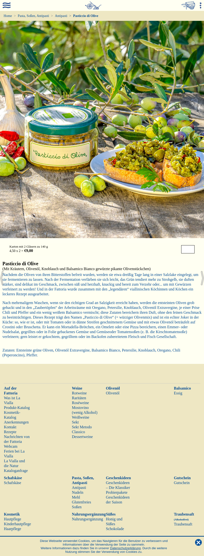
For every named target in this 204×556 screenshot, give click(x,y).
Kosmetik (12, 514)
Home (8, 16)
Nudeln (77, 492)
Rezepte (10, 432)
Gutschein (182, 478)
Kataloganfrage (16, 471)
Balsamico (182, 388)
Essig (178, 393)
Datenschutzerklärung (125, 548)
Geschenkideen (118, 478)
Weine (77, 388)
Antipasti (61, 16)
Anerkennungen (16, 422)
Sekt (75, 422)
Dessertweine (82, 437)
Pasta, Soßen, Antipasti (33, 16)
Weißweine (80, 417)
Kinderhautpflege (17, 524)
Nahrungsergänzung (89, 514)
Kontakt (10, 427)
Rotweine (79, 393)
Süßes (110, 514)
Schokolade (115, 529)
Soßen (77, 507)
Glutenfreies (81, 502)
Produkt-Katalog (17, 408)
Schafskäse (13, 478)
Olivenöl (113, 388)
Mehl (76, 497)
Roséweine (80, 403)
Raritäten (79, 398)
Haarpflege (12, 529)
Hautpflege (12, 519)
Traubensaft (183, 524)
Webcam (10, 446)
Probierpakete (116, 492)
